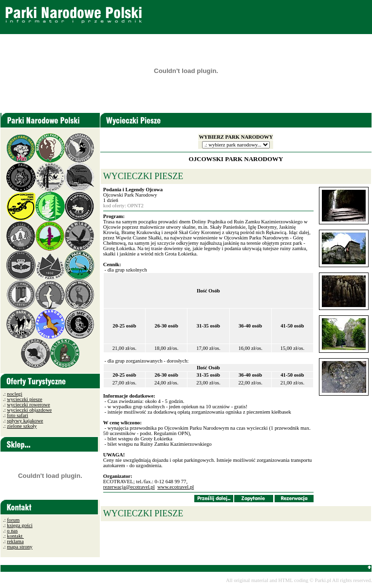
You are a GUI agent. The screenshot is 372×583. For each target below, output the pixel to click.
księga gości (19, 525)
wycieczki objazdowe (29, 410)
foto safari (17, 415)
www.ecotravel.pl (175, 487)
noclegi (14, 394)
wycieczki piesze (24, 399)
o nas (12, 530)
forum (13, 520)
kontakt (15, 536)
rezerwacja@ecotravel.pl (129, 487)
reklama (15, 541)
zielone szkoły (22, 426)
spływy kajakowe (25, 420)
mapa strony (19, 546)
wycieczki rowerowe (28, 404)
